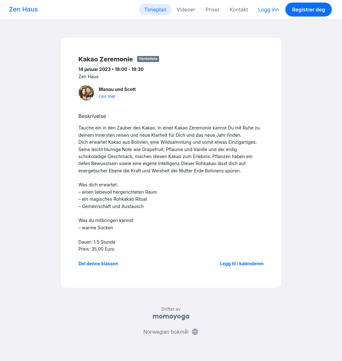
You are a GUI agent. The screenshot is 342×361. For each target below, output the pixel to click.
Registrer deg (308, 9)
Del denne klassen (98, 263)
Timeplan (155, 9)
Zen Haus (23, 9)
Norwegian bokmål (171, 332)
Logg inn (268, 9)
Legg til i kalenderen (241, 263)
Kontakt (239, 9)
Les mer (107, 96)
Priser (213, 9)
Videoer (186, 9)
